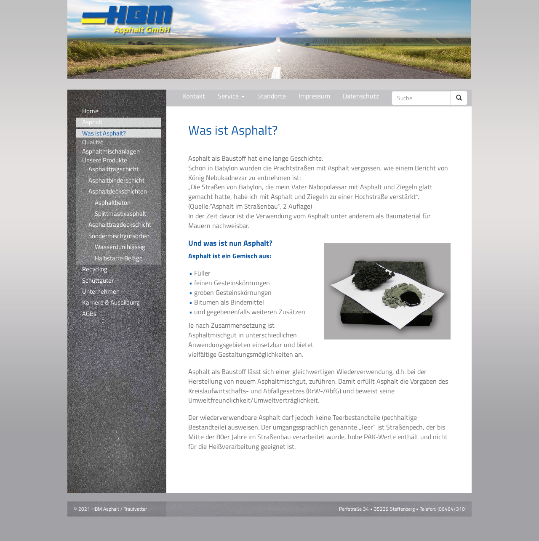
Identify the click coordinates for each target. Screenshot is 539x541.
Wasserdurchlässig (120, 247)
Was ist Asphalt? (104, 133)
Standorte (271, 96)
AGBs (89, 313)
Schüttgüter (98, 280)
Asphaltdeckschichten (117, 191)
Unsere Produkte (104, 160)
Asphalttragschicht (113, 169)
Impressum (314, 96)
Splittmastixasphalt (120, 213)
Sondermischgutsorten (118, 236)
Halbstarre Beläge (119, 258)
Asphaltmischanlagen (111, 151)
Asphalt (92, 122)
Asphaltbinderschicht (116, 180)
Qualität (92, 142)
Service (231, 96)
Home (90, 111)
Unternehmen (101, 291)
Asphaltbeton (113, 202)
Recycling (94, 269)
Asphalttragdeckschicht (119, 224)
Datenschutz (361, 96)
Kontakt (193, 96)
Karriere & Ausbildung (111, 302)
